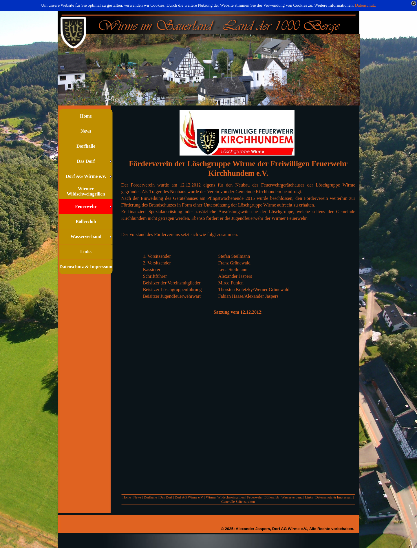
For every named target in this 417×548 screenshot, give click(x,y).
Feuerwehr (254, 497)
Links (309, 497)
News (137, 497)
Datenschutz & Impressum (333, 497)
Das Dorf (166, 497)
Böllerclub (271, 497)
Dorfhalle (150, 497)
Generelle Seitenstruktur (238, 502)
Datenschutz (365, 5)
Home (126, 497)
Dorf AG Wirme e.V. (189, 497)
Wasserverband (292, 497)
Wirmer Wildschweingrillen (225, 497)
